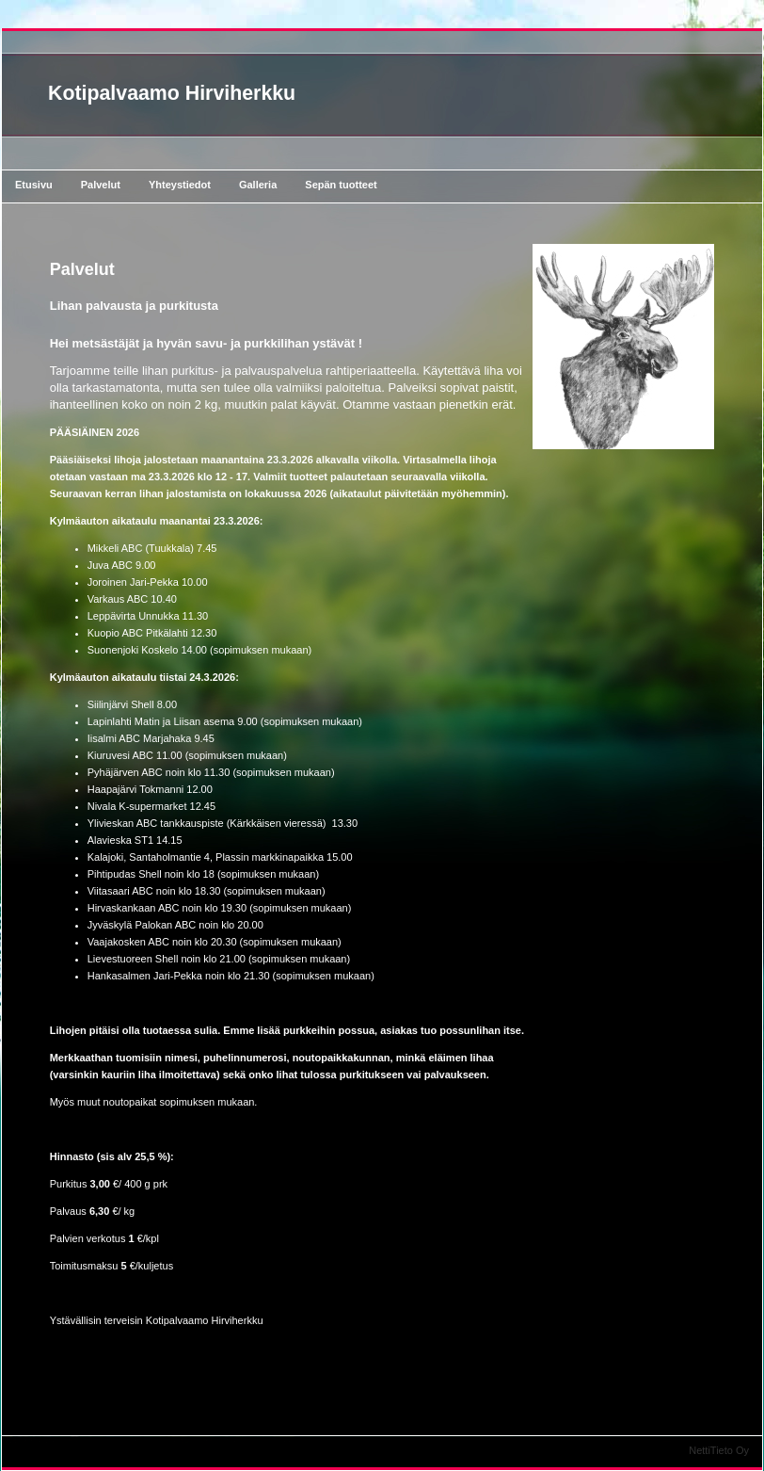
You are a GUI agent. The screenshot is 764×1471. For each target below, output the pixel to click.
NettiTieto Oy (719, 1450)
